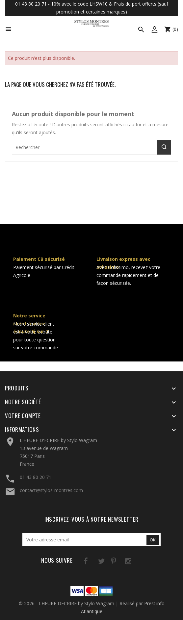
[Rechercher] (91, 147)
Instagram (120, 562)
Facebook (79, 562)
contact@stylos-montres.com (51, 490)
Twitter (93, 562)
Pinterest (106, 562)
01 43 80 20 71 (35, 477)
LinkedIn (133, 562)
